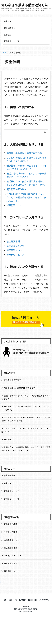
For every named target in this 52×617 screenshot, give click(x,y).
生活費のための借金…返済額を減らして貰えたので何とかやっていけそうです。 (26, 183)
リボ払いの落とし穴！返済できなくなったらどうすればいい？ (26, 159)
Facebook (32, 599)
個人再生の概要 (10, 563)
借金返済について (11, 21)
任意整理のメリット (12, 539)
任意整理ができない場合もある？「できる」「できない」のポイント (26, 167)
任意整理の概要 (10, 532)
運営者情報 (44, 599)
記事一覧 (13, 599)
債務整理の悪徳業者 (16, 189)
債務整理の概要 (10, 524)
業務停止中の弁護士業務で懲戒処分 (24, 153)
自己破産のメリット (12, 555)
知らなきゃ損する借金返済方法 (24, 4)
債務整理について (11, 34)
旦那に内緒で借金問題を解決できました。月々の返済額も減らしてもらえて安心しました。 (26, 197)
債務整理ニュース (11, 41)
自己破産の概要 (10, 547)
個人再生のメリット (12, 571)
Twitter (22, 599)
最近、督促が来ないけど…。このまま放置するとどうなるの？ (26, 175)
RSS (4, 599)
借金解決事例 (9, 28)
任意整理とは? (14, 205)
